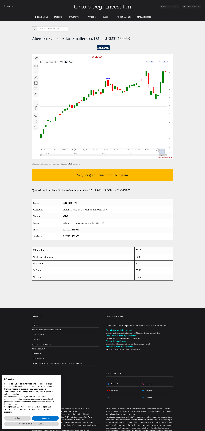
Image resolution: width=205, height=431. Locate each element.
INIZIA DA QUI (41, 17)
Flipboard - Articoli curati (116, 341)
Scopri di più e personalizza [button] (31, 424)
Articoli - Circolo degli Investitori (119, 330)
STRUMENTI (74, 17)
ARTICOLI (92, 17)
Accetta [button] (45, 418)
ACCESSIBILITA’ (38, 349)
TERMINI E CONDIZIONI (41, 344)
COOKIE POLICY (38, 339)
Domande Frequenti (39, 358)
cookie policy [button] (14, 394)
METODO (58, 17)
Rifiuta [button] (17, 418)
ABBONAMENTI (124, 17)
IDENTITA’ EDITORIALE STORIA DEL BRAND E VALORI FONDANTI (58, 363)
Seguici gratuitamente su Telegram (102, 175)
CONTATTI (36, 325)
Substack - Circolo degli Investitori (119, 347)
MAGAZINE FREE (144, 17)
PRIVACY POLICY (39, 335)
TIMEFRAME (103, 48)
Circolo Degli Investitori (102, 6)
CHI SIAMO (36, 354)
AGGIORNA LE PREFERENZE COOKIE (46, 330)
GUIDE (105, 17)
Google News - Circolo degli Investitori (121, 336)
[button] (57, 379)
